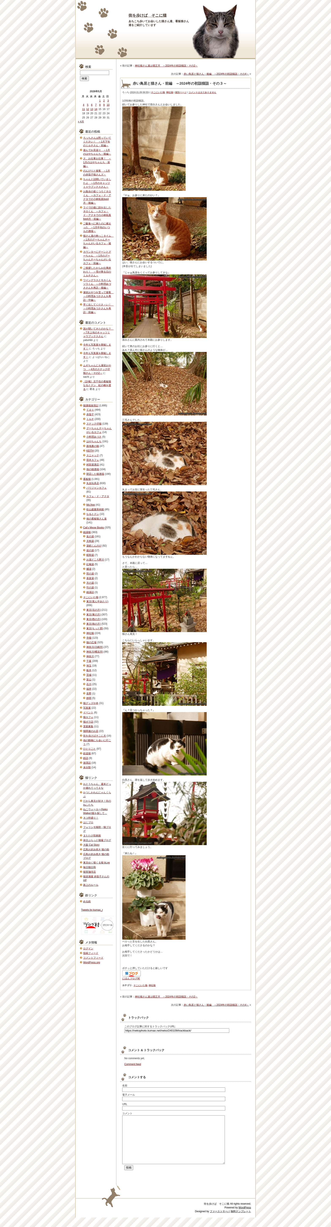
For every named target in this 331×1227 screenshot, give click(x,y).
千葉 (88, 661)
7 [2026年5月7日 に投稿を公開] (96, 104)
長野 (88, 693)
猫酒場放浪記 (90, 405)
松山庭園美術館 (95, 509)
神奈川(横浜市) (94, 651)
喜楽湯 (90, 578)
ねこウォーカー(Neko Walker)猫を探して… (95, 811)
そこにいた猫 (158, 92)
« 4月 (81, 121)
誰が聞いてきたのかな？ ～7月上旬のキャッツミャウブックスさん (98, 332)
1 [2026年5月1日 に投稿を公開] (100, 100)
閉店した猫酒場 (95, 473)
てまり (90, 409)
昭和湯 (90, 555)
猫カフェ (88, 717)
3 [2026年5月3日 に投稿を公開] (108, 100)
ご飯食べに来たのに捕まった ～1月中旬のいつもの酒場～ (97, 227)
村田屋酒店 (92, 464)
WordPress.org (91, 962)
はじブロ (88, 822)
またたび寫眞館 (92, 835)
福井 (88, 688)
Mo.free (90, 504)
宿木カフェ (92, 460)
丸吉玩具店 (92, 483)
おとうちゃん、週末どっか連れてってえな (97, 786)
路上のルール (90, 885)
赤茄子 (90, 414)
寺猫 (88, 637)
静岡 (88, 698)
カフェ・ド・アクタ (97, 496)
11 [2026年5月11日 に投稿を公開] (83, 109)
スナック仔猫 (94, 423)
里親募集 (88, 726)
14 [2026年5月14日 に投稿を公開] (95, 109)
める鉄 (87, 901)
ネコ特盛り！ (90, 817)
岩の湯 (90, 550)
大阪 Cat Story (91, 844)
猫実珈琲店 (89, 871)
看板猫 (87, 479)
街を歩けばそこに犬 (94, 735)
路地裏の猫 (92, 446)
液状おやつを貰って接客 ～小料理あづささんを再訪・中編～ (98, 296)
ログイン (88, 948)
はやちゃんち (94, 441)
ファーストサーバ (220, 1220)
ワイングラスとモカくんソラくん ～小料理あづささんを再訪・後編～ (97, 284)
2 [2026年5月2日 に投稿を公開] (104, 100)
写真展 (87, 707)
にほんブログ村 (131, 978)
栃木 (88, 670)
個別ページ (181, 92)
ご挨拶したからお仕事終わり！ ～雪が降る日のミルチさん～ (97, 271)
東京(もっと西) (94, 628)
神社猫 (169, 92)
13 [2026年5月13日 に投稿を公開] (91, 109)
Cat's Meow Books (93, 527)
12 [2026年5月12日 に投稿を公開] (87, 109)
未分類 (87, 767)
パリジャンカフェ (96, 487)
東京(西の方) (93, 619)
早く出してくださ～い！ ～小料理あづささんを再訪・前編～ (98, 308)
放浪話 (87, 762)
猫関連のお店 (90, 731)
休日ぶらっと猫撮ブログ (97, 840)
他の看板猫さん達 (96, 518)
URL (124, 1104)
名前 (124, 1085)
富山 (88, 679)
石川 (88, 684)
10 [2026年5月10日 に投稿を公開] (108, 104)
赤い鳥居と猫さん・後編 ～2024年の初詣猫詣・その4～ (216, 73)
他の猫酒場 (92, 469)
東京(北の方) (93, 609)
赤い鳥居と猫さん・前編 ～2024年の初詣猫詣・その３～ (180, 83)
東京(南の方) (93, 623)
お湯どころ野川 (95, 559)
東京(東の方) (93, 614)
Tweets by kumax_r (92, 909)
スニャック (92, 455)
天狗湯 (90, 541)
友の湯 (90, 536)
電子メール (128, 1094)
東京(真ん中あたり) (97, 601)
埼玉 (88, 665)
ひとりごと (89, 748)
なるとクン (92, 514)
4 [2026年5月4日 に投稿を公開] (83, 104)
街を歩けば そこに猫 (148, 15)
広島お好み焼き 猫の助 (96, 849)
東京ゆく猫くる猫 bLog (96, 862)
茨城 (88, 674)
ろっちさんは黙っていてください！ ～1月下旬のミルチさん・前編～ (97, 141)
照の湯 (90, 573)
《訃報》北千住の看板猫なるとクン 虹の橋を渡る (97, 385)
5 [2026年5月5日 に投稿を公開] (87, 104)
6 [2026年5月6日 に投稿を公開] (91, 104)
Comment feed (132, 1064)
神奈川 (90, 656)
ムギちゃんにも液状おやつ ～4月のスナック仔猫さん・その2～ (97, 369)
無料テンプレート (241, 1220)
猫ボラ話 (88, 721)
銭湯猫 (87, 532)
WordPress (245, 1217)
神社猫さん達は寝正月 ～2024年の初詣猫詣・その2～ (166, 65)
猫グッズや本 (90, 703)
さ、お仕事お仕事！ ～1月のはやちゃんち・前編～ (97, 162)
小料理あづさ (94, 436)
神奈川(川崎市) (94, 647)
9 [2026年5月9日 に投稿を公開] (104, 104)
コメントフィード (93, 957)
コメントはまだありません (202, 92)
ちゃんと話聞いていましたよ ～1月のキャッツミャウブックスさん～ (97, 183)
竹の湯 (90, 587)
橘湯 (88, 568)
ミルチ (90, 419)
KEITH (90, 450)
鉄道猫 (87, 753)
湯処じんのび (94, 545)
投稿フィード (90, 953)
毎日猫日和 (89, 867)
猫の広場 (91, 642)
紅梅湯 (90, 564)
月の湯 (90, 582)
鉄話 (85, 758)
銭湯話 (90, 592)
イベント (88, 712)
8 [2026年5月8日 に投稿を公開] (100, 104)
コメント (127, 1113)
